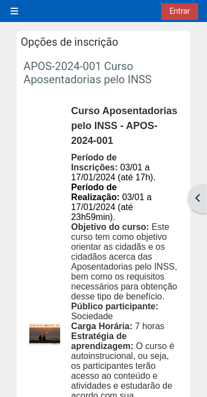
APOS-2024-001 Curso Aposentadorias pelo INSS (88, 73)
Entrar (179, 11)
